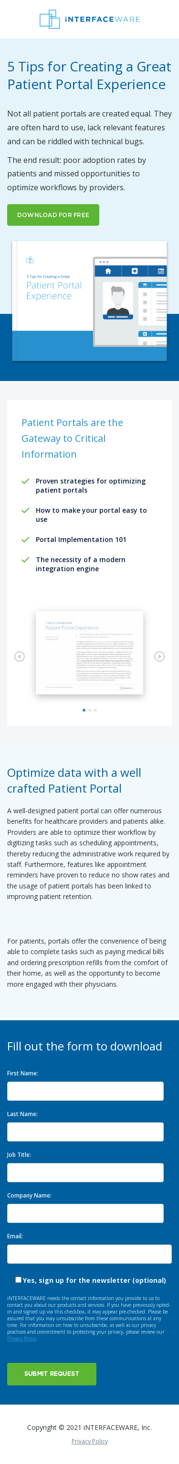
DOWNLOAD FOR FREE (53, 215)
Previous (19, 656)
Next (159, 656)
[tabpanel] (89, 652)
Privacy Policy (21, 1338)
